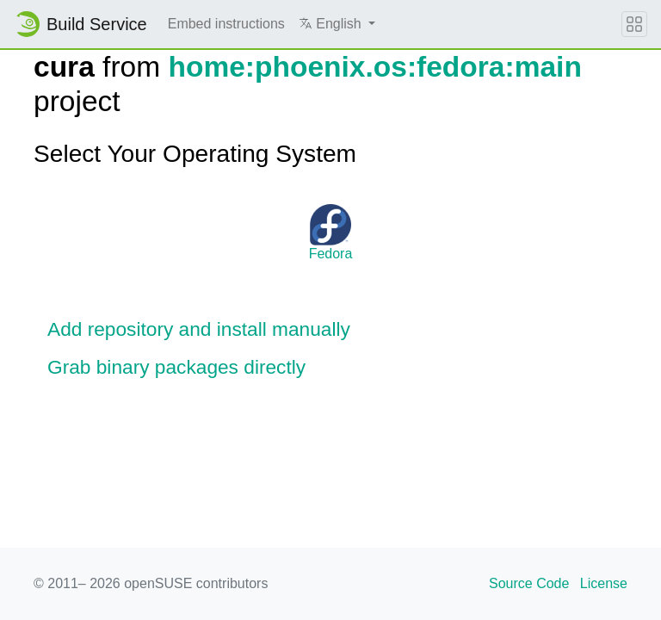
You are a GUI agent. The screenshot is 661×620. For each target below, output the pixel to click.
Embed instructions (226, 23)
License (603, 583)
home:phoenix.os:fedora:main (374, 67)
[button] (337, 24)
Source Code (529, 583)
